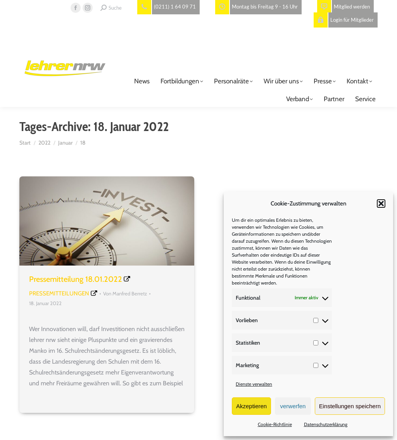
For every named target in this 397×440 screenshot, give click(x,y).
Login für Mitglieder (344, 20)
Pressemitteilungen (59, 293)
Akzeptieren (251, 406)
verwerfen (293, 406)
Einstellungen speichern (350, 406)
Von (125, 293)
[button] (381, 203)
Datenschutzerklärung (325, 424)
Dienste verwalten (254, 384)
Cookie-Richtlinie (275, 424)
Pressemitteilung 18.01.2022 (75, 279)
